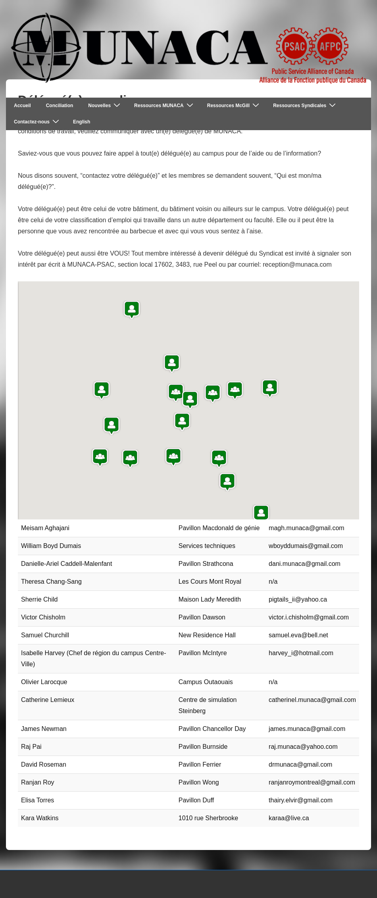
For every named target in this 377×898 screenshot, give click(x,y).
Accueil (22, 105)
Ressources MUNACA (164, 105)
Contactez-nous (37, 121)
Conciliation (59, 105)
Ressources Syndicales (305, 105)
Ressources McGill (234, 105)
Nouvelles (105, 105)
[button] (173, 457)
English (81, 122)
